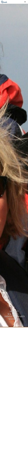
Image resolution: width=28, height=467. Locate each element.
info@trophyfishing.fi (17, 434)
